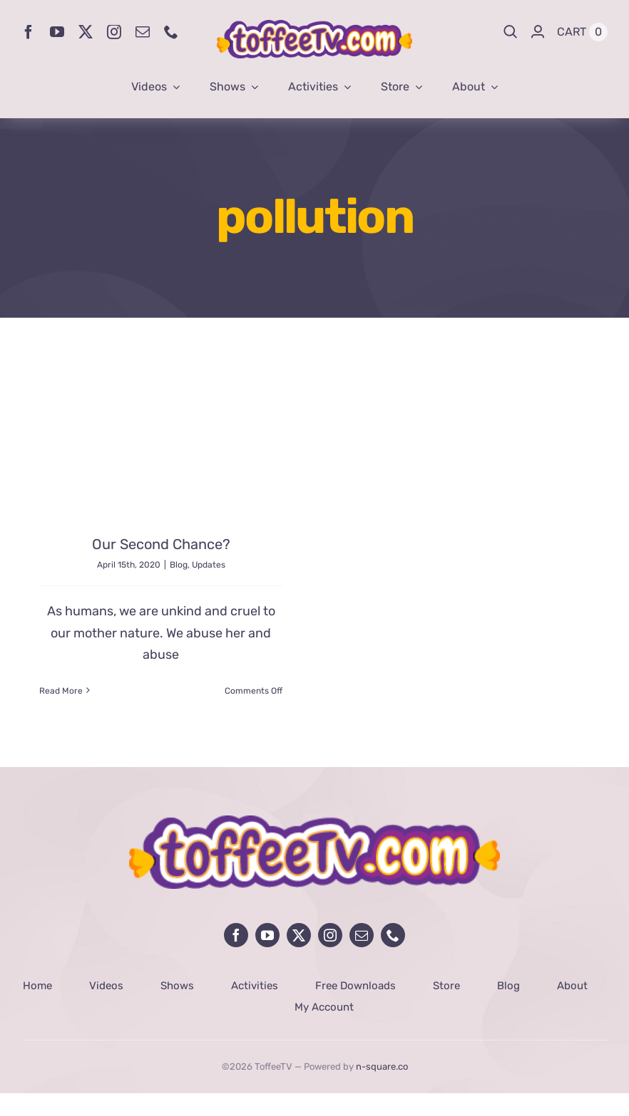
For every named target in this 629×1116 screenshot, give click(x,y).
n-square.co (382, 1066)
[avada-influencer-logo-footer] (314, 822)
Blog (179, 565)
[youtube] (57, 32)
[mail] (142, 32)
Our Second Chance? (161, 544)
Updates (208, 565)
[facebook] (28, 32)
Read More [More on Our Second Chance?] (61, 691)
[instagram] (114, 32)
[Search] (510, 32)
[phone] (171, 32)
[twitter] (85, 32)
